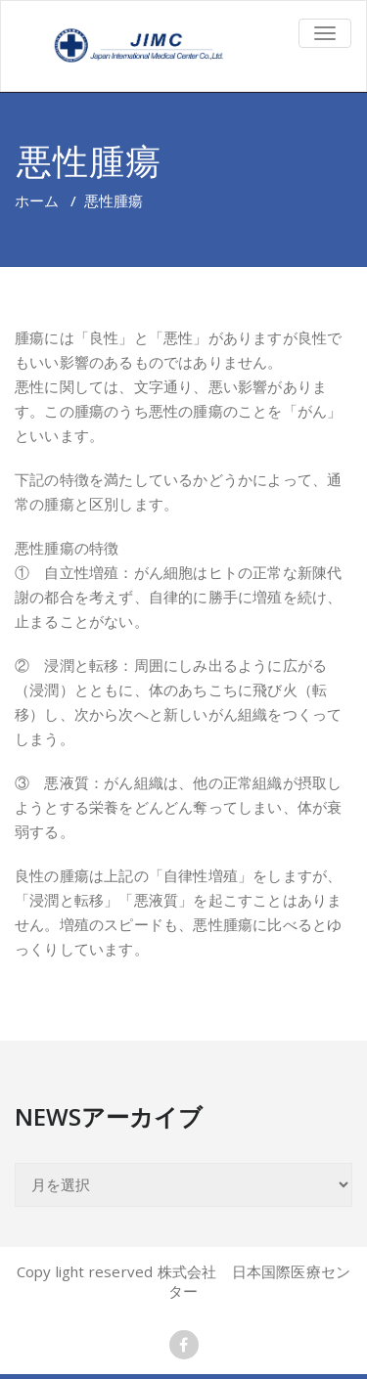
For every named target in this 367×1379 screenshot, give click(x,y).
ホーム (37, 200)
